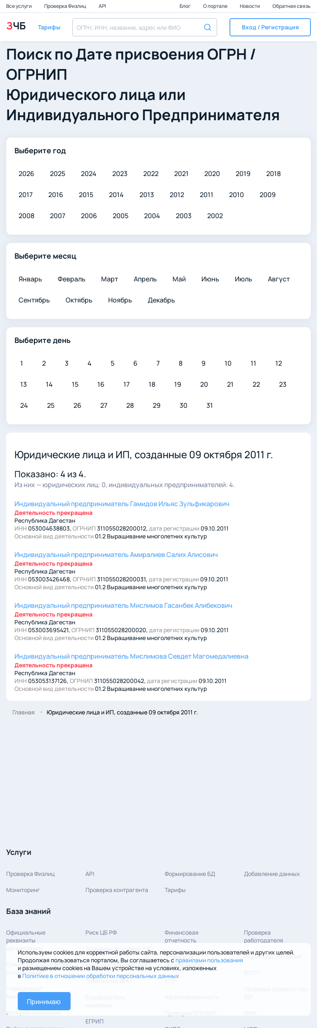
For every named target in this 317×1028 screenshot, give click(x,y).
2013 (147, 194)
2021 (181, 173)
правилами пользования (209, 960)
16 (100, 384)
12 (278, 363)
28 (130, 405)
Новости (250, 6)
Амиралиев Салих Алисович (116, 554)
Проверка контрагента (116, 890)
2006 (89, 215)
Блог (186, 6)
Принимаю (44, 1001)
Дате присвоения (140, 54)
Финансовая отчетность (182, 936)
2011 (206, 194)
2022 (150, 173)
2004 (152, 215)
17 (126, 384)
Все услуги (19, 6)
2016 (55, 194)
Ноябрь (120, 300)
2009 (268, 194)
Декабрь (161, 300)
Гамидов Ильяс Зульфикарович (121, 503)
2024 (89, 173)
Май (179, 278)
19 (177, 384)
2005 (120, 215)
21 (230, 384)
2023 (120, 173)
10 (228, 363)
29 (157, 405)
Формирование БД (190, 874)
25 (50, 405)
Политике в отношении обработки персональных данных (100, 976)
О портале (215, 6)
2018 (273, 173)
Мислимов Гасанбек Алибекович (123, 605)
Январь (30, 278)
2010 (236, 194)
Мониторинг (23, 890)
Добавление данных (272, 874)
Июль (243, 278)
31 (209, 405)
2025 (57, 173)
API (102, 6)
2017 (26, 194)
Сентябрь (34, 300)
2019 (243, 173)
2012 (177, 194)
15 (75, 384)
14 (49, 384)
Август (279, 278)
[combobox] (144, 27)
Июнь (210, 278)
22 (256, 384)
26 (77, 405)
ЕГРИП (94, 1021)
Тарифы (175, 890)
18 (152, 384)
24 (24, 405)
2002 (215, 215)
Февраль (71, 278)
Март (109, 278)
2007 (57, 215)
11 (253, 363)
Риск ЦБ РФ (101, 932)
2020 (212, 173)
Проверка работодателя (263, 936)
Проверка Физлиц (65, 6)
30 (183, 405)
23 (282, 384)
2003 (184, 215)
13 (23, 384)
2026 (26, 173)
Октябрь (79, 300)
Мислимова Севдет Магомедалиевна (131, 656)
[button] (270, 27)
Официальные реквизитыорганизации (25, 940)
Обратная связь (291, 6)
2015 (86, 194)
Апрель (145, 278)
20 (204, 384)
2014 (116, 194)
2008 (26, 215)
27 (103, 405)
